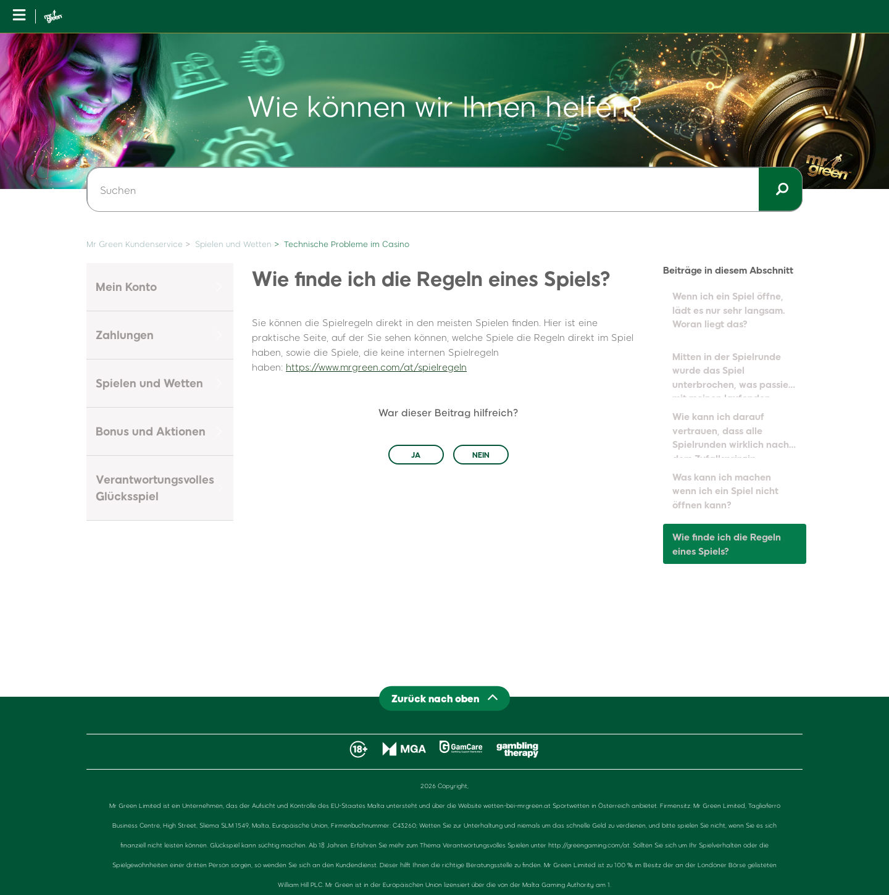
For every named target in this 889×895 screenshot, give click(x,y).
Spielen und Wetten (233, 244)
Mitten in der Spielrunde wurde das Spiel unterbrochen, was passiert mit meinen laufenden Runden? (734, 374)
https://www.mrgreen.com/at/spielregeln (376, 366)
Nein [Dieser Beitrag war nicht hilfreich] (481, 454)
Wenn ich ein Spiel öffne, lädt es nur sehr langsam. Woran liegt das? (728, 309)
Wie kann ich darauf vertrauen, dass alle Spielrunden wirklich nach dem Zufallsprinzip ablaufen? (730, 434)
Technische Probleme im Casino (346, 244)
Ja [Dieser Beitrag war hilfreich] (415, 454)
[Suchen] (444, 189)
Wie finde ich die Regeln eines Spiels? (726, 544)
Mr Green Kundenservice (134, 244)
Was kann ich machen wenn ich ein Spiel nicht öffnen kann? (725, 490)
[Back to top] (444, 698)
